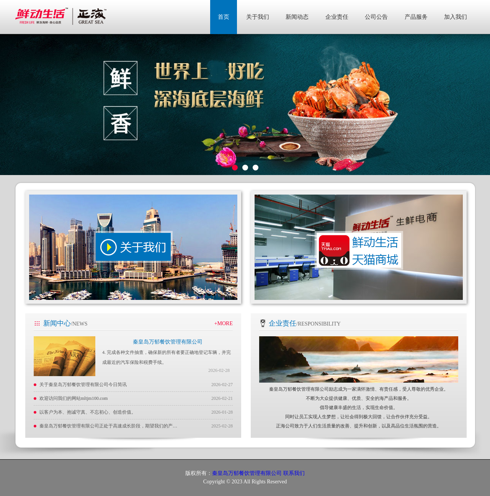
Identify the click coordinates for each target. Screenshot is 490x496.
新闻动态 (297, 17)
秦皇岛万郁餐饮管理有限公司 (168, 342)
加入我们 (455, 17)
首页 (223, 17)
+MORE (223, 323)
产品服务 (416, 17)
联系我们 (294, 473)
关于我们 (257, 17)
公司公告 (376, 17)
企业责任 (336, 17)
